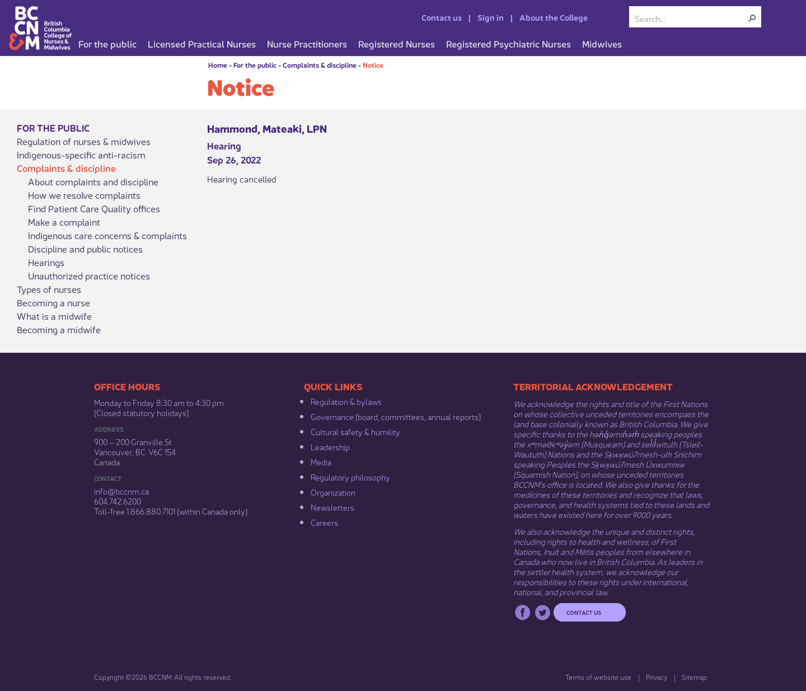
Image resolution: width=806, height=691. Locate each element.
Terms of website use (598, 676)
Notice (373, 64)
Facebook (522, 612)
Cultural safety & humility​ (355, 431)
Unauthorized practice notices (89, 275)
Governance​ (332, 416)
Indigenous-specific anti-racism (81, 154)
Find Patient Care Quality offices (94, 208)
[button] (752, 18)
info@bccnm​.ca (121, 490)
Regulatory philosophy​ (350, 476)
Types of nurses (49, 289)
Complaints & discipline (320, 64)
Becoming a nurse (53, 302)
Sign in (490, 17)
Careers (324, 522)
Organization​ (333, 491)
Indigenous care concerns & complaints (107, 235)
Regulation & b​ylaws (346, 401)
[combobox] (691, 18)
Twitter (542, 612)
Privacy (656, 676)
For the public (255, 64)
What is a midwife (54, 316)
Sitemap (694, 676)
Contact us (441, 17)
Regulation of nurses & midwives (84, 141)
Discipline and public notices (85, 248)
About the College (553, 17)
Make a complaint (64, 221)
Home (217, 64)
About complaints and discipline (93, 181)
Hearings (46, 262)
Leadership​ (330, 446)
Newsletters (332, 507)
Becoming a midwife (59, 329)
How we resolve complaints (84, 195)
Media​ (321, 461)
